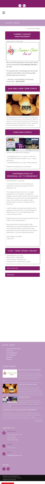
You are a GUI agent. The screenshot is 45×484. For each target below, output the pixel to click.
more (3, 380)
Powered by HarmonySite (9, 479)
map (16, 439)
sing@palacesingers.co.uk (14, 455)
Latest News (9, 350)
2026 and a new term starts (27, 384)
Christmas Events (24, 397)
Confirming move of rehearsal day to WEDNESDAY (19, 410)
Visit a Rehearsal (11, 355)
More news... (39, 421)
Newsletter (9, 357)
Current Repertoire (11, 353)
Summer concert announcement (29, 370)
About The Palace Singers (13, 348)
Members (9, 359)
